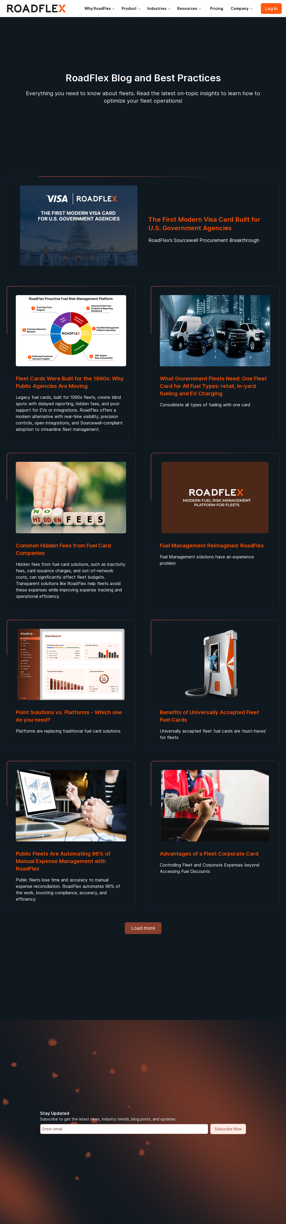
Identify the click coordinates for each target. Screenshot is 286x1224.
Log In (271, 8)
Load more (143, 928)
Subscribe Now (228, 1128)
